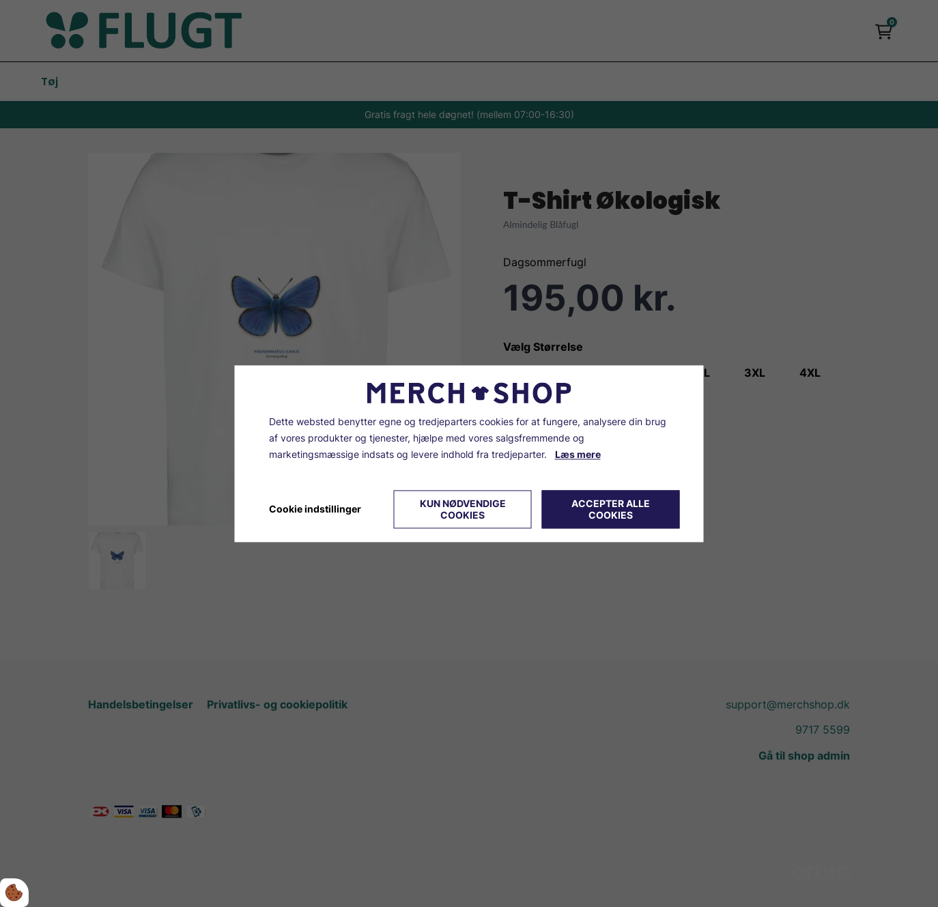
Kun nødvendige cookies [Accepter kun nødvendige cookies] (463, 509)
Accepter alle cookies (610, 509)
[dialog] (469, 453)
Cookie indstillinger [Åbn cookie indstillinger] (315, 509)
